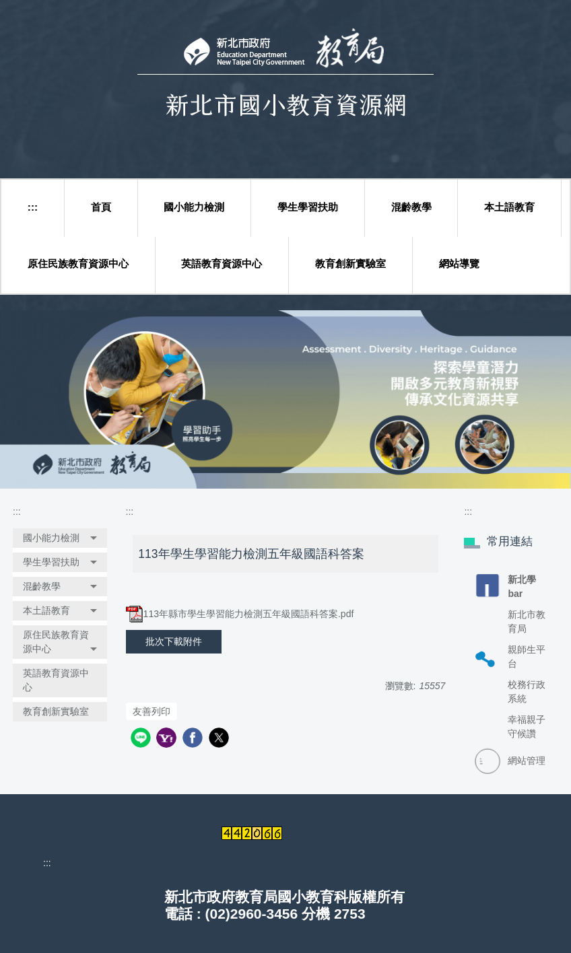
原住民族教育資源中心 (78, 263)
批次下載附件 (173, 641)
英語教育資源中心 (221, 263)
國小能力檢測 (194, 207)
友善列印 (151, 711)
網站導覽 (459, 263)
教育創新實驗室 (350, 263)
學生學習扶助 (307, 207)
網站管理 (526, 760)
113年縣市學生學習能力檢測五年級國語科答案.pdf (240, 613)
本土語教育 (509, 207)
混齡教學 (411, 207)
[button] (60, 538)
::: (33, 207)
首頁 (101, 207)
